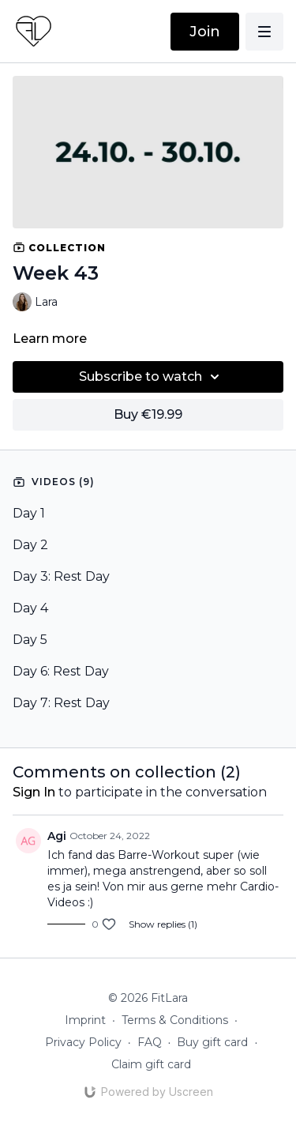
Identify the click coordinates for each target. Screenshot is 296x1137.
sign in (34, 792)
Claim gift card (151, 1064)
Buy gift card (212, 1042)
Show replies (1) (163, 924)
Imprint (85, 1020)
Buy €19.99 (148, 414)
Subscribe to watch (151, 376)
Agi (56, 836)
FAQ (149, 1042)
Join (204, 31)
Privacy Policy (83, 1042)
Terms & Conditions (175, 1020)
